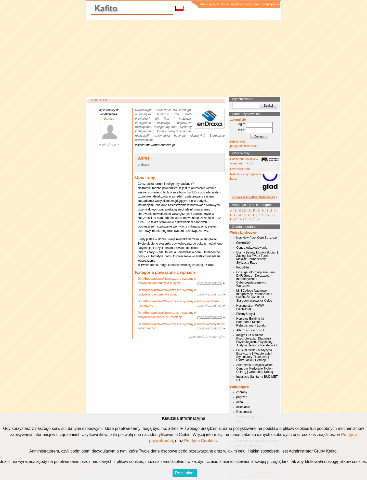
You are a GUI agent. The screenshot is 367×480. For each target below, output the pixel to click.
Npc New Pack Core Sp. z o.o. (257, 237)
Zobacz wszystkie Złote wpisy (253, 197)
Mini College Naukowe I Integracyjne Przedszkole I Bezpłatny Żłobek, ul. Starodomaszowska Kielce (254, 296)
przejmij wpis (108, 144)
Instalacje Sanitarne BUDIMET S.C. (257, 378)
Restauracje (244, 412)
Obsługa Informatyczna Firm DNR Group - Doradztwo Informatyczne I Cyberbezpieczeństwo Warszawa (255, 279)
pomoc (256, 4)
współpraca (271, 4)
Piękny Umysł (245, 314)
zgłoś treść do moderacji (205, 336)
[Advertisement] (183, 58)
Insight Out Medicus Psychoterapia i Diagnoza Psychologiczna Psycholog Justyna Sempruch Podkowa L (257, 340)
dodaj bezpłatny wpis (235, 4)
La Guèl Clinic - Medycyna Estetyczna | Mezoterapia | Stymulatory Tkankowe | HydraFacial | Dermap (254, 355)
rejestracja (237, 141)
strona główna (209, 4)
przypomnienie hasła (244, 146)
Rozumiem (184, 473)
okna (239, 402)
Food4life (242, 267)
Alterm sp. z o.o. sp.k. (251, 330)
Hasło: (241, 130)
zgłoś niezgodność (209, 283)
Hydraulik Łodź (240, 169)
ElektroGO (243, 243)
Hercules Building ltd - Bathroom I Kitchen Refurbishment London (251, 322)
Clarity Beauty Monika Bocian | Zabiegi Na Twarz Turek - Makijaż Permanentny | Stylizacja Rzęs (257, 257)
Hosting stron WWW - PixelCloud (251, 307)
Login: (241, 124)
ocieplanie (243, 407)
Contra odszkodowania (251, 247)
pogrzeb (241, 397)
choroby (241, 392)
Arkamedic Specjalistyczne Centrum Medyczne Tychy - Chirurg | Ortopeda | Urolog (254, 368)
